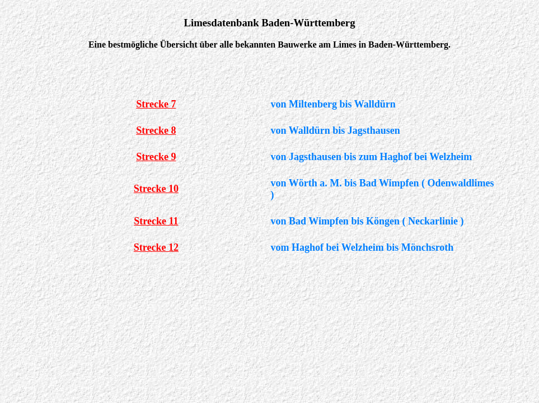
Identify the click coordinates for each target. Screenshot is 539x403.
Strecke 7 (156, 104)
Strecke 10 (156, 188)
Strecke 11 (156, 221)
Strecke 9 (156, 156)
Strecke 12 (156, 247)
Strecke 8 (156, 130)
